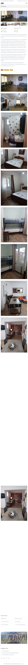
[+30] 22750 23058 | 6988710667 (8, 0)
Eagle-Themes (21, 663)
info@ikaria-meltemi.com (23, 0)
